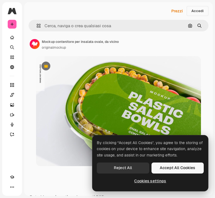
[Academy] (12, 177)
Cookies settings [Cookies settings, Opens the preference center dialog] (150, 180)
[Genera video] (12, 114)
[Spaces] (12, 94)
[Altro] (12, 187)
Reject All (123, 167)
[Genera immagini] (12, 104)
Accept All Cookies (177, 167)
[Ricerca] (12, 47)
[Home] (12, 37)
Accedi (197, 11)
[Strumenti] (12, 85)
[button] (36, 26)
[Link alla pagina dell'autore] (35, 44)
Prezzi (177, 11)
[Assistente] (12, 134)
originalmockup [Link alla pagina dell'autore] (54, 47)
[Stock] (12, 57)
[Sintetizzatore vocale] (12, 124)
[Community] (12, 67)
